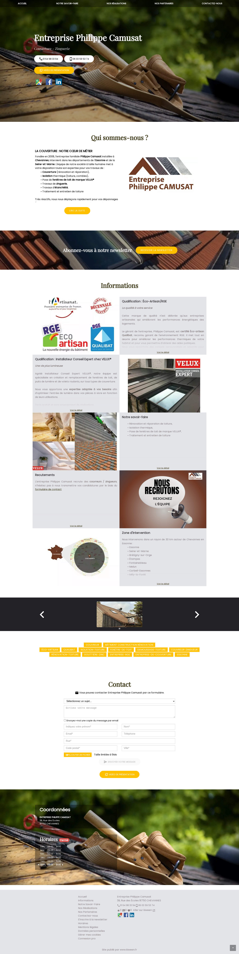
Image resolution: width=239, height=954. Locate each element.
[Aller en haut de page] (233, 948)
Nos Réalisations (116, 3)
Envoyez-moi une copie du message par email (92, 720)
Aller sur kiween (143, 910)
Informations (85, 900)
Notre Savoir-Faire (67, 3)
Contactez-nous (212, 3)
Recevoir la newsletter (156, 250)
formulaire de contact (48, 489)
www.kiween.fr (128, 949)
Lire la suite (77, 210)
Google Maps (39, 82)
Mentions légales (88, 927)
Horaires (83, 923)
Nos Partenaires (164, 3)
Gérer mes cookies (89, 934)
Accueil (22, 3)
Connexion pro (87, 938)
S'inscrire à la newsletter (92, 919)
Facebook (49, 82)
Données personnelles (91, 931)
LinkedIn (58, 82)
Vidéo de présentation (54, 70)
